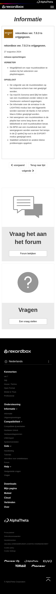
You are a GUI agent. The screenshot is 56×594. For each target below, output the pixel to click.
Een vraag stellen (28, 321)
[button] (28, 362)
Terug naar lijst (37, 165)
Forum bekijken (28, 253)
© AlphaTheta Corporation (14, 582)
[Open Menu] (52, 7)
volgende (28, 171)
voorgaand (18, 165)
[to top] (48, 579)
